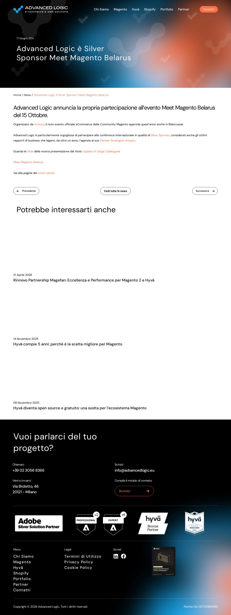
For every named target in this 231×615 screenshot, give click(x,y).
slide (30, 151)
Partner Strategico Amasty (118, 140)
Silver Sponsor (160, 135)
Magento (119, 9)
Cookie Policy (78, 567)
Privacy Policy (78, 562)
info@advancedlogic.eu (134, 470)
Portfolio (166, 9)
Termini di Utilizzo (82, 556)
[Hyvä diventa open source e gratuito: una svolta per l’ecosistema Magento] (115, 372)
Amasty (39, 124)
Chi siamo (100, 9)
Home (17, 95)
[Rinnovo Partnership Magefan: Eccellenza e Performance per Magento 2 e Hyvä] (115, 244)
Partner (183, 9)
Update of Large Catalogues (101, 151)
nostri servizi (46, 173)
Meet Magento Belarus (28, 162)
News (27, 95)
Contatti (22, 590)
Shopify (149, 9)
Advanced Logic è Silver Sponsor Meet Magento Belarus (62, 53)
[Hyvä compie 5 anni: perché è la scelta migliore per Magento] (115, 308)
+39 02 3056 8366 (28, 470)
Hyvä (135, 9)
